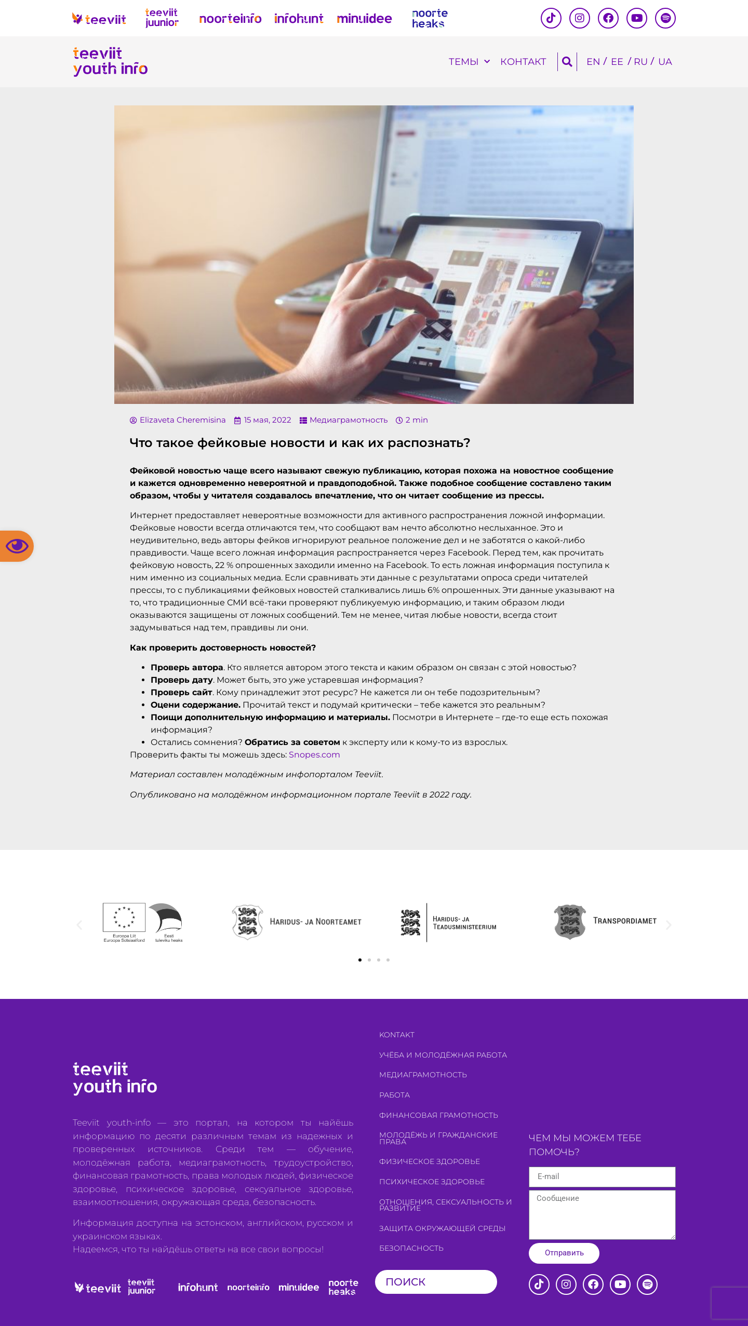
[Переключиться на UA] (665, 62)
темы (469, 62)
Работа (394, 1095)
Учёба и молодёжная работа (443, 1055)
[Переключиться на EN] (593, 62)
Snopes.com (314, 755)
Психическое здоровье (432, 1181)
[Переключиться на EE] (617, 62)
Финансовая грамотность (438, 1115)
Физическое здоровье (429, 1161)
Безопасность (411, 1248)
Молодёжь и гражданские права (438, 1138)
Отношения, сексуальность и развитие (445, 1205)
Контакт (523, 61)
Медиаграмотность (349, 420)
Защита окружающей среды (442, 1228)
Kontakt (397, 1034)
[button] (17, 546)
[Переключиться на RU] (641, 62)
